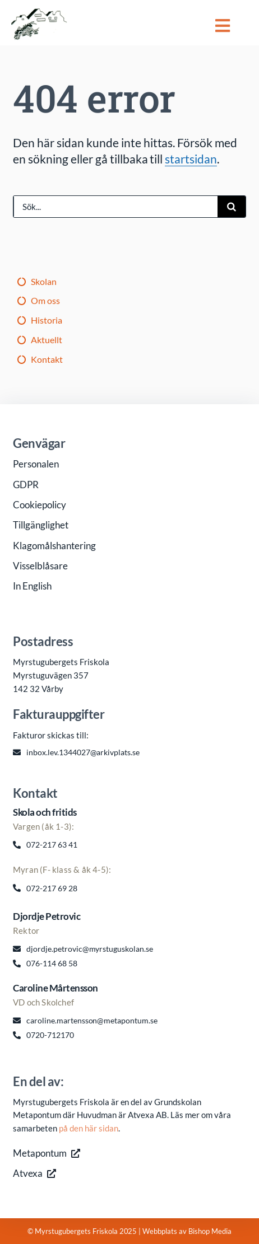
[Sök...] (115, 207)
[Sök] (232, 207)
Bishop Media (210, 1231)
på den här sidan (88, 1128)
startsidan (191, 159)
